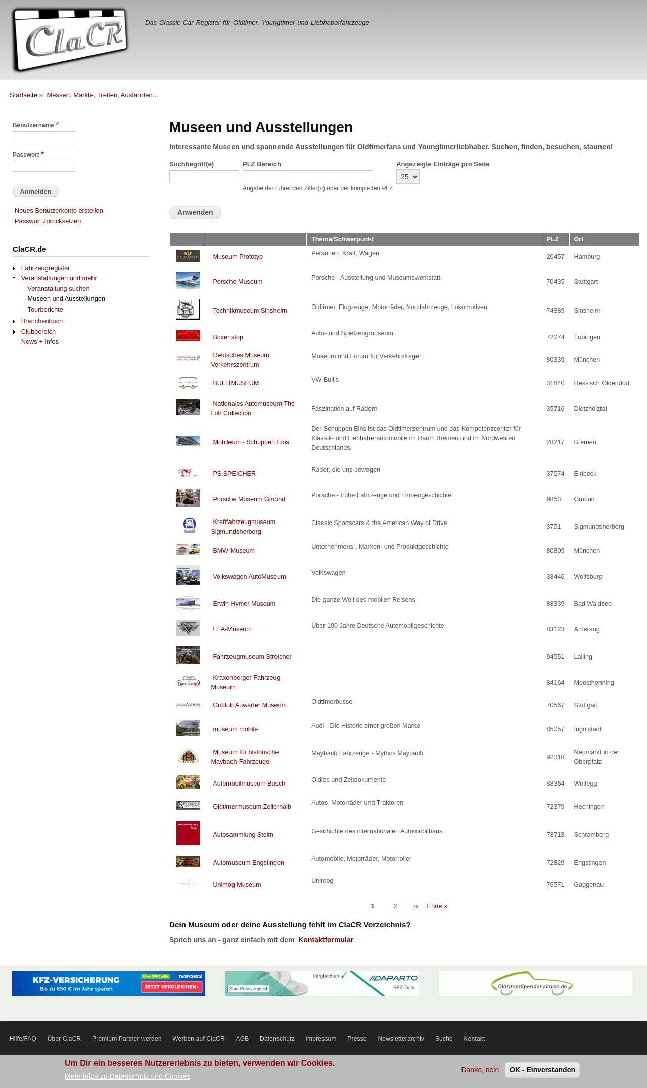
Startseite (23, 95)
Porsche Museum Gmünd (249, 499)
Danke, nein (480, 1070)
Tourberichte (45, 309)
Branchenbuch (42, 321)
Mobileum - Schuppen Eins (251, 442)
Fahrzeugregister (45, 268)
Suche (444, 1038)
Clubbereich (38, 331)
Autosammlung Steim (243, 834)
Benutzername (33, 125)
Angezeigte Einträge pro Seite (442, 164)
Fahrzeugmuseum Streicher (252, 656)
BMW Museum (234, 550)
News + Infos (40, 341)
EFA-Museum (232, 629)
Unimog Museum (237, 884)
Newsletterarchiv (401, 1038)
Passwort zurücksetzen (48, 221)
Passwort (26, 154)
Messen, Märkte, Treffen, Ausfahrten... (102, 95)
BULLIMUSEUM (236, 383)
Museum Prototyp (238, 256)
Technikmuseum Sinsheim (250, 310)
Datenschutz (277, 1038)
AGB (242, 1038)
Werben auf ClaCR (198, 1038)
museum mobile (235, 729)
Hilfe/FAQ (23, 1038)
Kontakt (474, 1038)
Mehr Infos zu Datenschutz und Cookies (127, 1076)
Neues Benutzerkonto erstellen (59, 210)
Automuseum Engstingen (248, 862)
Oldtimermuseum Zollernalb (252, 806)
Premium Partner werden (127, 1038)
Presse (357, 1038)
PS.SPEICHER (234, 473)
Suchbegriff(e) (191, 164)
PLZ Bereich (262, 164)
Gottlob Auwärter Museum (250, 705)
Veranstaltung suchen (59, 288)
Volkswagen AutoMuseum (249, 576)
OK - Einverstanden (542, 1070)
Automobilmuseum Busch (249, 783)
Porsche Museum (237, 281)
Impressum (321, 1038)
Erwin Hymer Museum (244, 603)
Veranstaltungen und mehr (59, 278)
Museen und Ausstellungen (67, 298)
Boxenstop (228, 337)
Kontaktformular (325, 940)
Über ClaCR (64, 1038)
